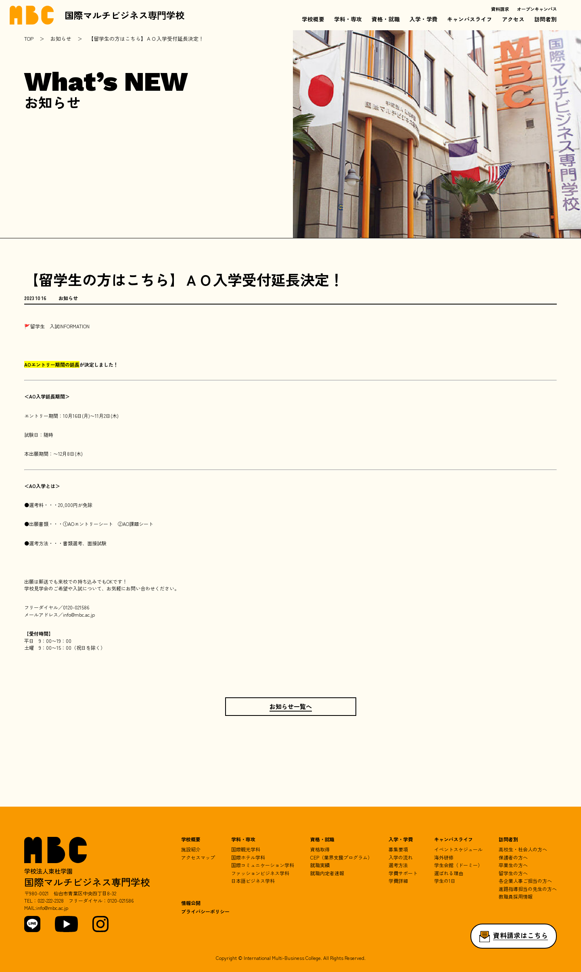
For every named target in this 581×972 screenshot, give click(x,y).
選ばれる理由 (448, 873)
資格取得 (320, 849)
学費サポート (403, 873)
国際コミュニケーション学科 (262, 864)
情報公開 (191, 903)
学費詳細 (398, 880)
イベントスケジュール (458, 849)
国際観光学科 (245, 849)
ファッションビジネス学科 (260, 873)
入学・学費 (424, 19)
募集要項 (398, 849)
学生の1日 (445, 880)
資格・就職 (386, 19)
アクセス (513, 19)
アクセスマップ (198, 857)
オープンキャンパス (537, 9)
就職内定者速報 (327, 873)
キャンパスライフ (469, 19)
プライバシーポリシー (205, 911)
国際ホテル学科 (248, 857)
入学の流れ (401, 857)
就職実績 (320, 864)
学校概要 (313, 19)
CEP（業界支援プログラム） (341, 857)
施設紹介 (191, 849)
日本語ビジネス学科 (253, 880)
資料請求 (500, 9)
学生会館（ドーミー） (458, 864)
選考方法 (398, 864)
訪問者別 (545, 19)
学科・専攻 (348, 19)
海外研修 (444, 857)
